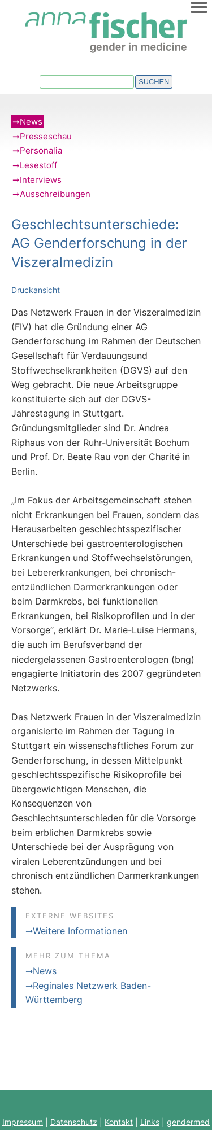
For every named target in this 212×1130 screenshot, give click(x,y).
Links (149, 1122)
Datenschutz (73, 1122)
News (31, 121)
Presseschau (46, 136)
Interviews (41, 179)
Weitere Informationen (80, 930)
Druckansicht (35, 290)
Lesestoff (38, 165)
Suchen (154, 81)
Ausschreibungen (55, 194)
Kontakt (119, 1122)
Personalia (41, 150)
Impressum (22, 1122)
